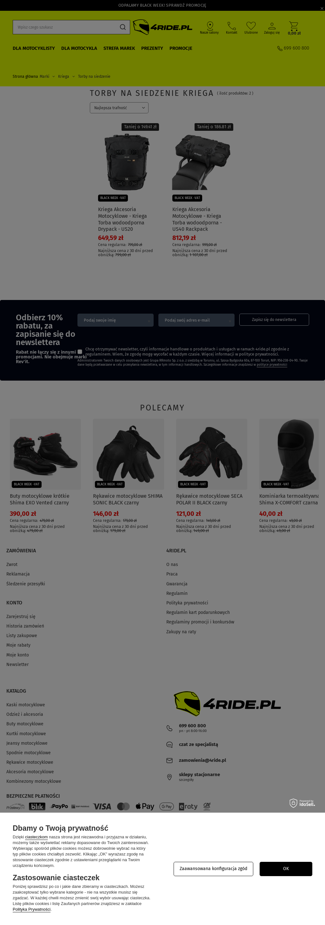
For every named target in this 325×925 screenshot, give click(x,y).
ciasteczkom (36, 837)
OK (286, 868)
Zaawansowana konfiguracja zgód (213, 868)
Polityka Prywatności (31, 909)
